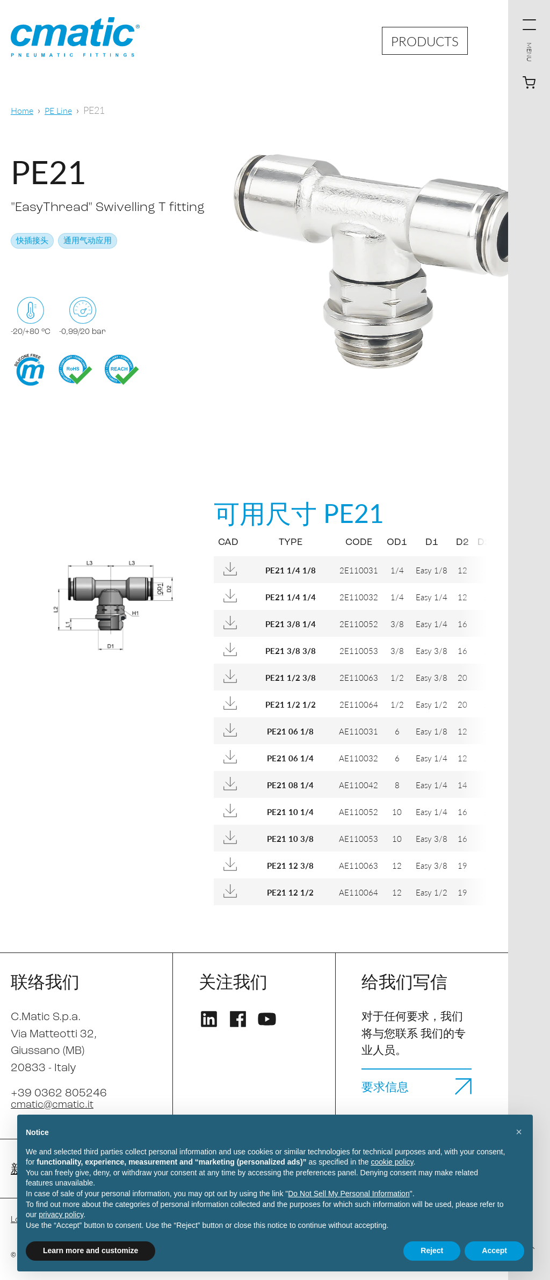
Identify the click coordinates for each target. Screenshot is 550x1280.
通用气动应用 (87, 241)
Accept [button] (494, 1250)
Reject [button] (432, 1250)
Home (23, 110)
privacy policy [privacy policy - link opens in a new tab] (61, 1214)
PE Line (62, 110)
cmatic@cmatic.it (56, 1104)
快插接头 (32, 241)
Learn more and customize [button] (90, 1250)
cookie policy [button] (392, 1162)
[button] (518, 1131)
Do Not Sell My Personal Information (348, 1193)
